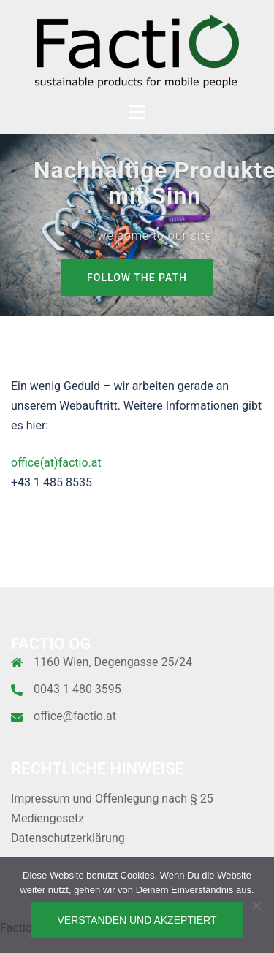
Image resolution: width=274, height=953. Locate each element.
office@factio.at (75, 716)
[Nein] (255, 905)
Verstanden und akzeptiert (136, 920)
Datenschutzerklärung (68, 838)
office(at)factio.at (56, 463)
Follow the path (137, 277)
